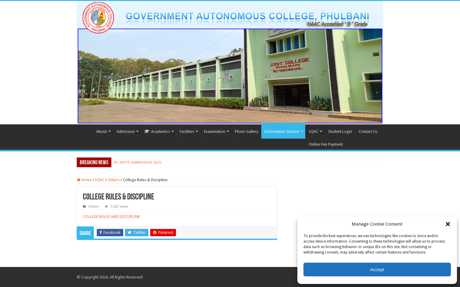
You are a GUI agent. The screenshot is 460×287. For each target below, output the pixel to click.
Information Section (281, 131)
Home (85, 130)
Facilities (187, 131)
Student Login (340, 131)
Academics (157, 131)
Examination (214, 131)
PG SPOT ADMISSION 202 (136, 162)
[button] (448, 224)
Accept (377, 269)
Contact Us (368, 131)
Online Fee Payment (326, 144)
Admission (126, 131)
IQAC (313, 131)
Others (114, 180)
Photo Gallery (246, 131)
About (101, 131)
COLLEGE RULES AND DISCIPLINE (111, 216)
